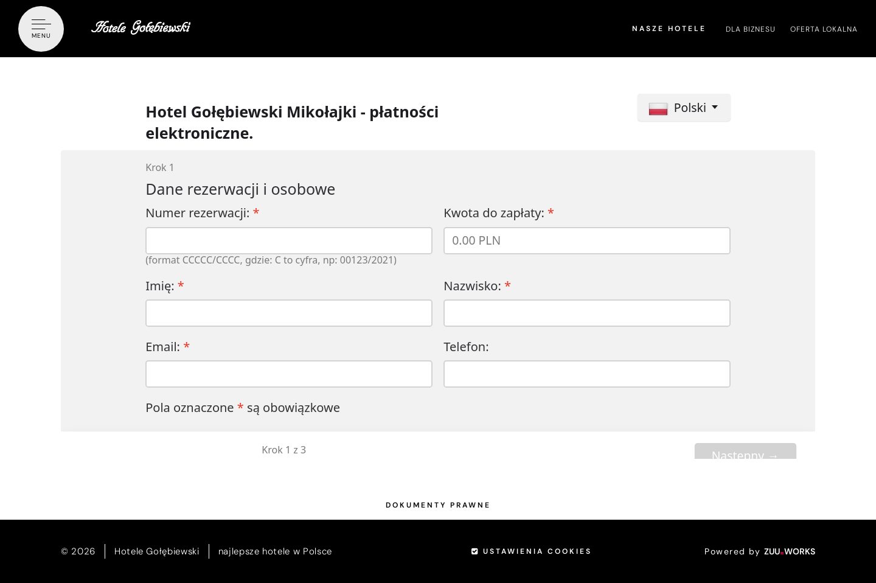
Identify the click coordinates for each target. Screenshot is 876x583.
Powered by (759, 551)
